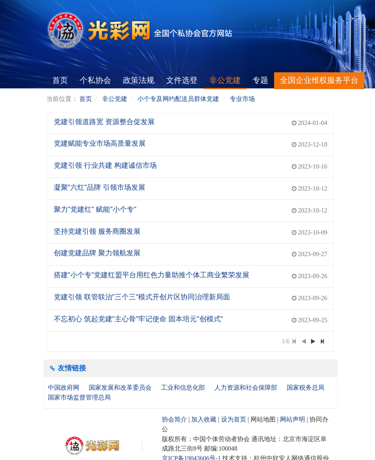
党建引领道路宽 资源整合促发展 (104, 122)
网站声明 (292, 419)
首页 (60, 80)
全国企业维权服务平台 (319, 80)
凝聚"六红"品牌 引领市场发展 (100, 187)
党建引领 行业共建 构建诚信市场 (105, 165)
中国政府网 (64, 387)
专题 (260, 80)
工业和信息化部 (184, 387)
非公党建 (225, 80)
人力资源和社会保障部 (246, 387)
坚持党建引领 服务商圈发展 (97, 231)
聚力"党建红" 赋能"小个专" (95, 209)
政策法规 (138, 80)
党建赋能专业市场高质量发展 (100, 143)
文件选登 (182, 80)
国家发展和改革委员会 (121, 387)
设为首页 (233, 419)
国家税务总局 (306, 387)
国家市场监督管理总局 (79, 397)
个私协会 (95, 80)
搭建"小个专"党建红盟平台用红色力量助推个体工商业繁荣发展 (152, 275)
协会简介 (174, 419)
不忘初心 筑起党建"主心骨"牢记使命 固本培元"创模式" (138, 319)
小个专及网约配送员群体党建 (178, 98)
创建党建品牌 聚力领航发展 (97, 253)
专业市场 (242, 98)
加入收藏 (203, 419)
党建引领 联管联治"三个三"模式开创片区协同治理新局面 (142, 297)
